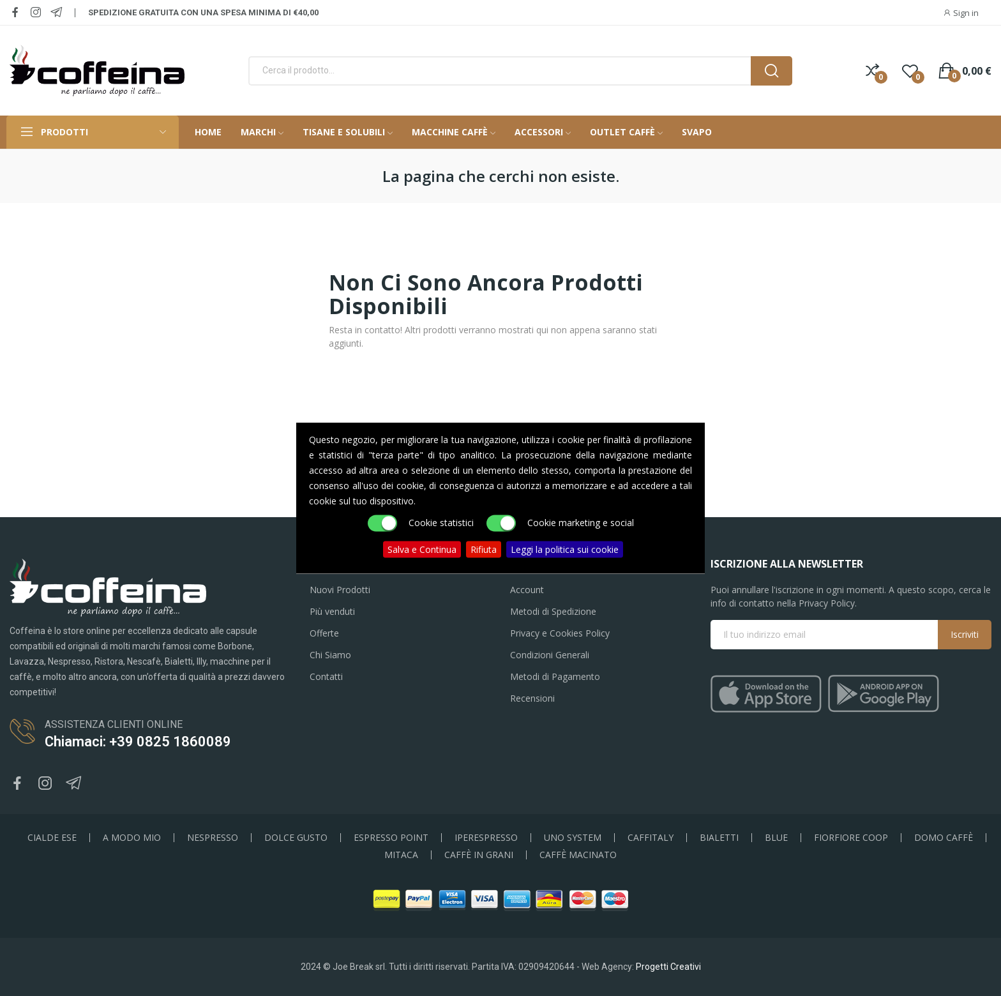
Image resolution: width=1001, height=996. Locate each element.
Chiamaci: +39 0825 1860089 (138, 742)
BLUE (776, 837)
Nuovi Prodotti (340, 590)
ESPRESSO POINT (391, 837)
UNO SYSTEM (572, 837)
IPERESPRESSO (486, 837)
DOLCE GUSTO (295, 837)
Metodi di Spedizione (553, 611)
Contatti (326, 676)
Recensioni (532, 698)
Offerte (324, 633)
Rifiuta (483, 549)
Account (527, 590)
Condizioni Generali (549, 655)
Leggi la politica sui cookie (565, 549)
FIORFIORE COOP (851, 837)
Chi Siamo (330, 655)
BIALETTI (719, 837)
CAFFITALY (651, 837)
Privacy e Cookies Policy (560, 633)
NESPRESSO (212, 837)
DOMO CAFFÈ (943, 837)
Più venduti (332, 611)
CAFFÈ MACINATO (578, 854)
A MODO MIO (132, 837)
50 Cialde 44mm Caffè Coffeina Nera (145, 932)
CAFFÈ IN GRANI (478, 854)
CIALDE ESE (52, 837)
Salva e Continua (422, 549)
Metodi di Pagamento (555, 676)
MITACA (401, 854)
